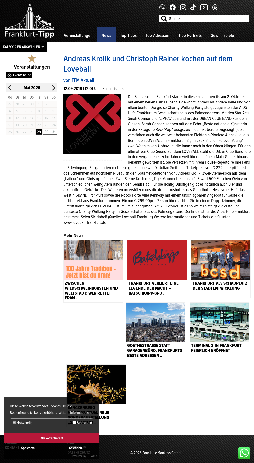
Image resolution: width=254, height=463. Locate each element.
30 (46, 132)
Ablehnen (75, 448)
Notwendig (22, 422)
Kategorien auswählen (21, 47)
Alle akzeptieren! (51, 438)
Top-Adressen (157, 35)
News (106, 35)
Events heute (22, 75)
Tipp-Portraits (190, 35)
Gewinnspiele (222, 35)
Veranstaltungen (78, 35)
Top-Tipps (128, 35)
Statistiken (82, 422)
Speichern (28, 448)
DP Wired (92, 456)
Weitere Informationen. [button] (75, 412)
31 (53, 132)
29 (39, 132)
